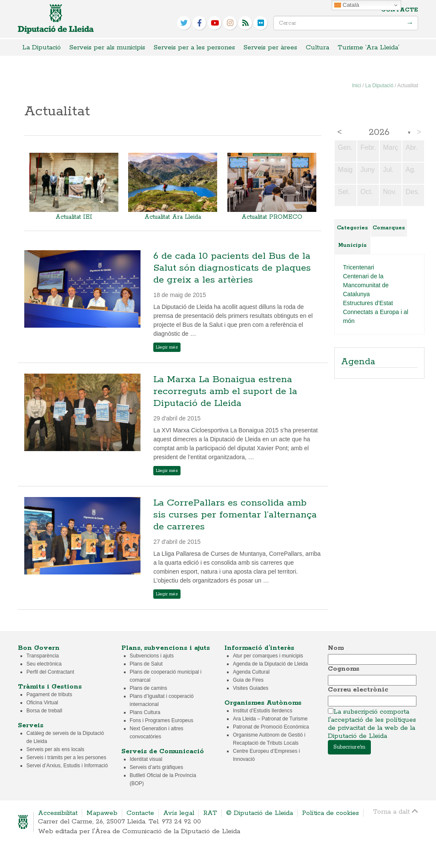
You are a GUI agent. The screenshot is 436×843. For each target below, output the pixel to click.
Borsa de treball (44, 711)
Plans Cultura (145, 712)
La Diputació (41, 47)
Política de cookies (330, 813)
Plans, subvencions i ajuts (165, 648)
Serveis (30, 725)
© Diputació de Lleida (259, 813)
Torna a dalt (395, 811)
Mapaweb (102, 813)
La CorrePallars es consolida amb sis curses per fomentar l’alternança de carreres (235, 515)
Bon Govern (39, 648)
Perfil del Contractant (50, 672)
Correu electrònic (358, 690)
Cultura (317, 47)
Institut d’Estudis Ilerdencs (262, 711)
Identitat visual (146, 759)
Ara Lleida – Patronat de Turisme (270, 719)
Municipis (352, 245)
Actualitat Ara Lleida (172, 217)
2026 (379, 132)
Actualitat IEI (73, 217)
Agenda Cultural (251, 672)
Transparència (42, 656)
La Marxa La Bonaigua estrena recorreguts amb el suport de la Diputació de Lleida (225, 391)
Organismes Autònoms (262, 703)
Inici (356, 86)
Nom (336, 648)
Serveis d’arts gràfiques (156, 767)
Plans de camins (148, 688)
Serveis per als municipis (107, 47)
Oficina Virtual (42, 703)
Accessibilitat (57, 813)
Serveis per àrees (270, 47)
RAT (210, 813)
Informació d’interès (259, 648)
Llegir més (167, 347)
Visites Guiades (250, 688)
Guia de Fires (248, 680)
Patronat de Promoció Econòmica (271, 727)
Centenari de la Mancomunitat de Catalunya (366, 285)
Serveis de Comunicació (162, 751)
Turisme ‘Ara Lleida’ (368, 47)
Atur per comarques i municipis (268, 656)
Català (346, 5)
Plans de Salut (146, 664)
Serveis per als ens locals (55, 749)
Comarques (389, 228)
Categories (352, 228)
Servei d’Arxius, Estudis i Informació (67, 766)
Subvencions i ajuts (152, 656)
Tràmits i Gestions (50, 687)
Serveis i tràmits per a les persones (66, 757)
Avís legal (178, 813)
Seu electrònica (44, 664)
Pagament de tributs (49, 694)
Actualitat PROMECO (271, 217)
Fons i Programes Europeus (161, 720)
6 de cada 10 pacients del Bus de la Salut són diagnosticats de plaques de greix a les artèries (232, 268)
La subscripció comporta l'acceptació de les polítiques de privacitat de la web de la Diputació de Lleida (372, 724)
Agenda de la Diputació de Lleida (270, 664)
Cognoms (343, 669)
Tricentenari (358, 267)
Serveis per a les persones (194, 47)
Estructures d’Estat (368, 303)
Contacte (399, 10)
